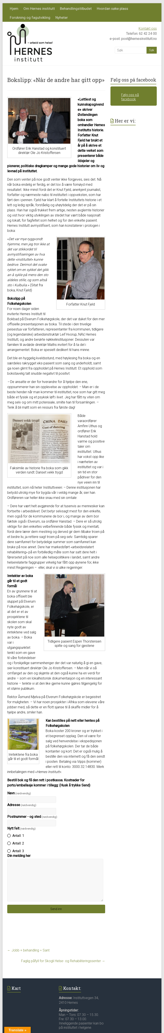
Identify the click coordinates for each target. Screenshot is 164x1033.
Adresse (21, 805)
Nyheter (61, 17)
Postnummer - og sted (32, 817)
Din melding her (18, 856)
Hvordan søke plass (112, 8)
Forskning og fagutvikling (30, 17)
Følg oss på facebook (133, 80)
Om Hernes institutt (39, 8)
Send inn (56, 909)
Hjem (14, 8)
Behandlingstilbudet (76, 8)
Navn (19, 793)
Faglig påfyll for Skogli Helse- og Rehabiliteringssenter (63, 961)
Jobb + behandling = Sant (28, 950)
